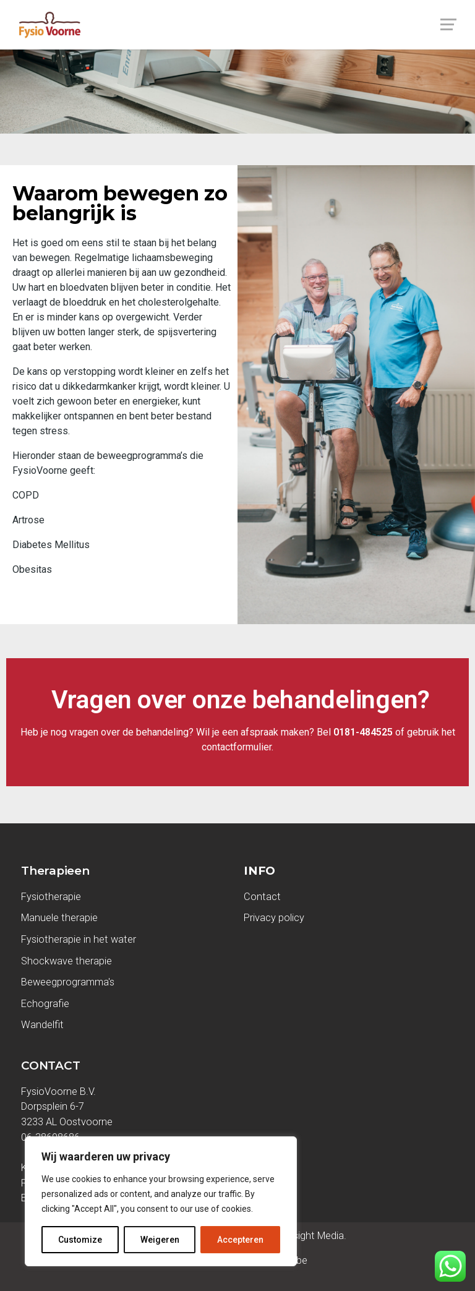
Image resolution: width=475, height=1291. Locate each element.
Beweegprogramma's (67, 982)
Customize (80, 1240)
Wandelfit (42, 1025)
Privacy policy (274, 918)
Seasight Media (308, 1236)
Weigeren (159, 1240)
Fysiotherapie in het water (78, 939)
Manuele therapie (59, 918)
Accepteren (240, 1240)
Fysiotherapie (51, 897)
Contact (262, 897)
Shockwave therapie (66, 961)
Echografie (45, 1004)
